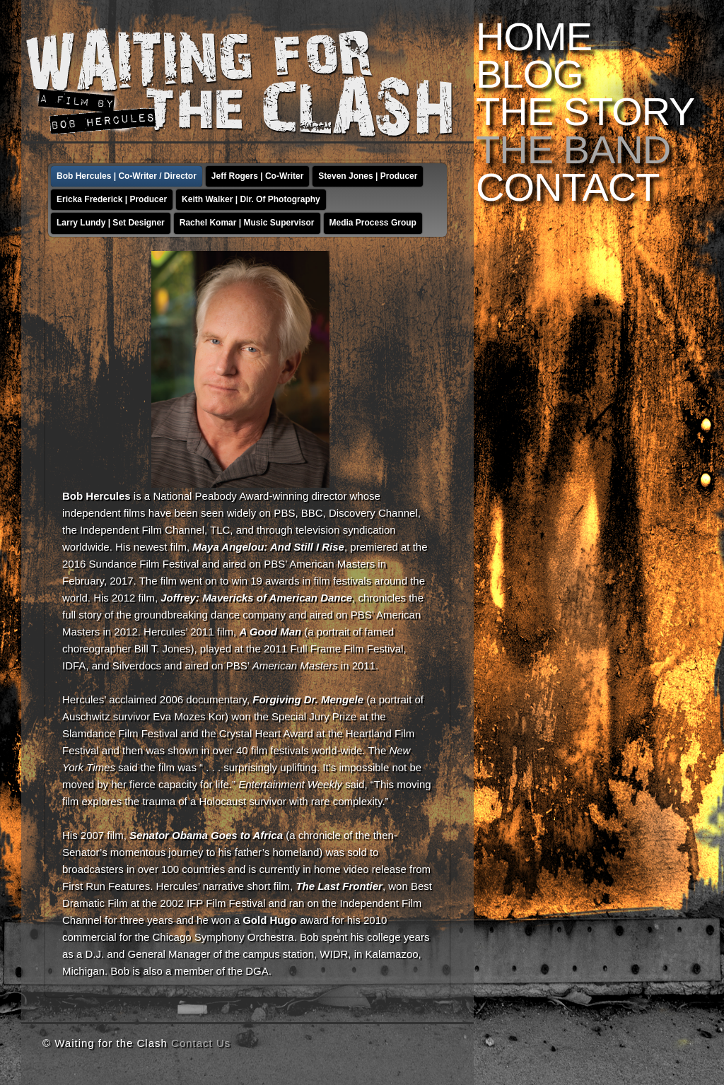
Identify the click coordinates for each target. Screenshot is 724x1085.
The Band (573, 149)
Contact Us (200, 1043)
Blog (529, 74)
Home (534, 36)
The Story (585, 111)
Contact (568, 187)
